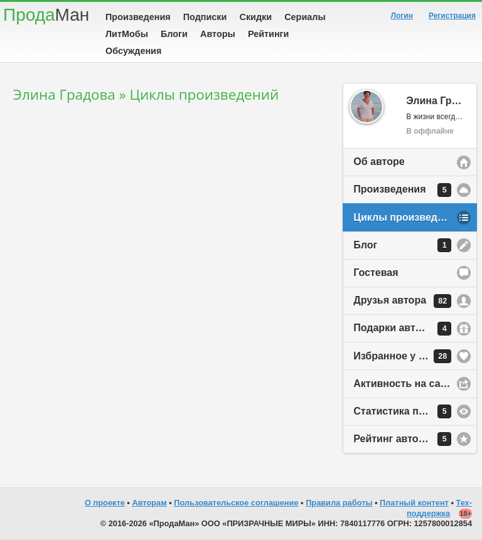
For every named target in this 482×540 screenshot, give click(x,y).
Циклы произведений (407, 217)
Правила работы (339, 502)
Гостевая (375, 272)
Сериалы (304, 17)
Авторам (149, 502)
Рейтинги (268, 34)
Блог (402, 245)
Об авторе (378, 161)
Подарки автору (402, 329)
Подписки (205, 17)
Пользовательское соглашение (236, 502)
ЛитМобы (126, 34)
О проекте (105, 502)
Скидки (256, 17)
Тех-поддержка (439, 508)
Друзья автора (402, 301)
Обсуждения (133, 51)
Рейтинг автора (402, 439)
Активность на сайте (405, 383)
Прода (46, 14)
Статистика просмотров (413, 411)
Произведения (138, 17)
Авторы (217, 34)
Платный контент (414, 502)
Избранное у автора (403, 356)
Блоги (174, 34)
